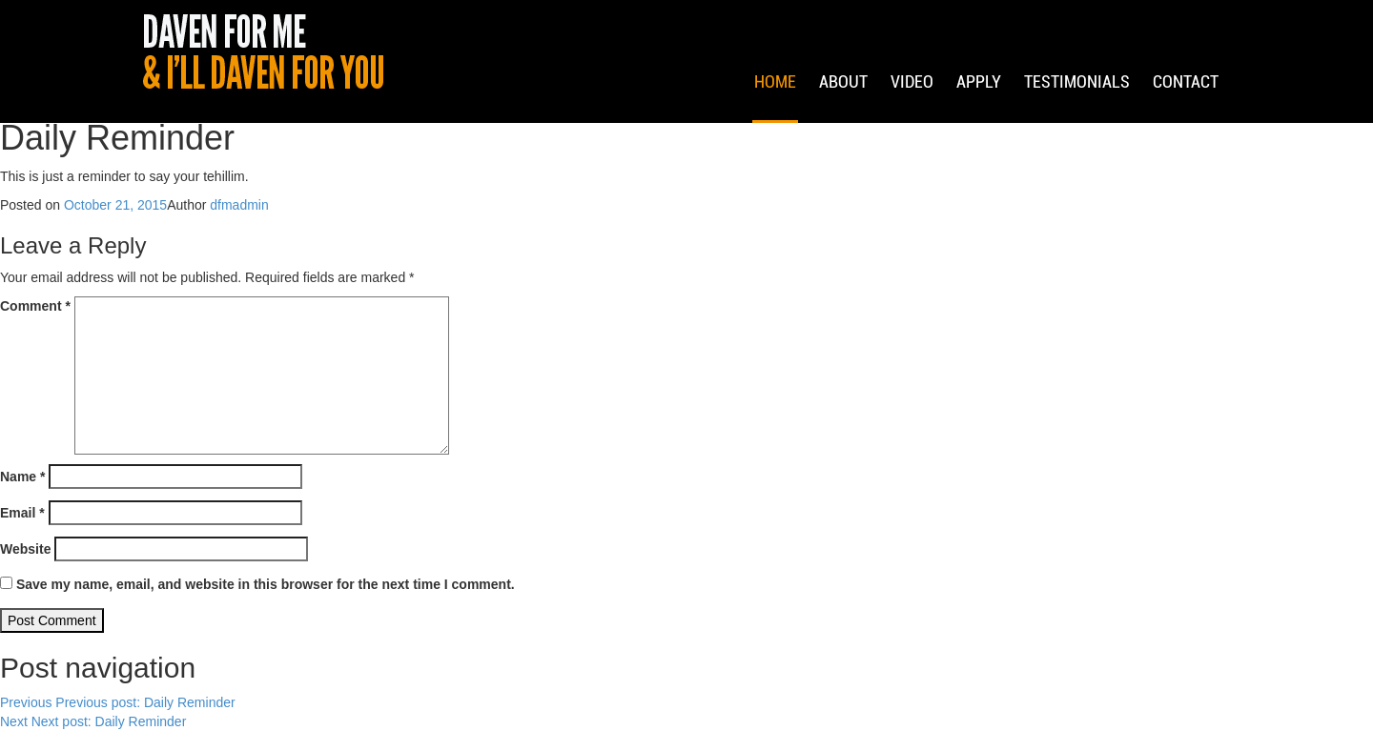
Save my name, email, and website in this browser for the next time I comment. (265, 584)
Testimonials (1077, 105)
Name (22, 476)
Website (25, 549)
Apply (978, 105)
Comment (35, 306)
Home (775, 105)
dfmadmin (239, 205)
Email (22, 512)
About (843, 105)
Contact (1186, 105)
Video (912, 105)
